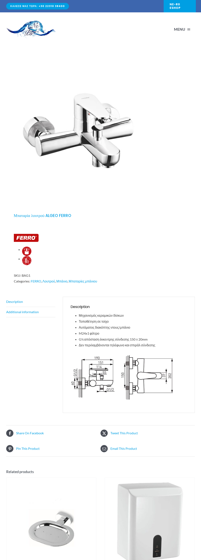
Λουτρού (49, 281)
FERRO (36, 281)
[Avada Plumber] (31, 22)
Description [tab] (14, 301)
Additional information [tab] (22, 312)
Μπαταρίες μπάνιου (83, 281)
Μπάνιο (61, 281)
